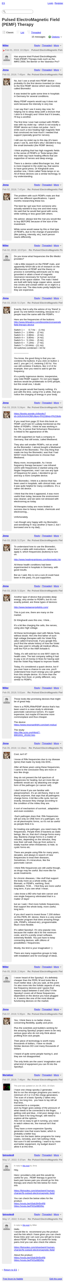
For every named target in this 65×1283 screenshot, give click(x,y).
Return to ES (10, 1270)
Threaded (36, 32)
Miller (6, 45)
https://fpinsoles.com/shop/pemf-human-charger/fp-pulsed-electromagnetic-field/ (34, 1191)
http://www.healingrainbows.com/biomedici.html (38, 559)
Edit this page (56, 1279)
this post (26, 1166)
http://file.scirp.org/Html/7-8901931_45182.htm (27, 733)
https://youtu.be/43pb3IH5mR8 (29, 1203)
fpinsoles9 (8, 1155)
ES (3, 3)
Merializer (8, 1075)
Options (55, 36)
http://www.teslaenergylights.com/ (31, 607)
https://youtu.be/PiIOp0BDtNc (29, 1206)
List (22, 32)
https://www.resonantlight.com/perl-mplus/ (35, 724)
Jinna (6, 70)
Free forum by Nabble (13, 1279)
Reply (37, 45)
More (56, 45)
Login (50, 3)
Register (59, 3)
